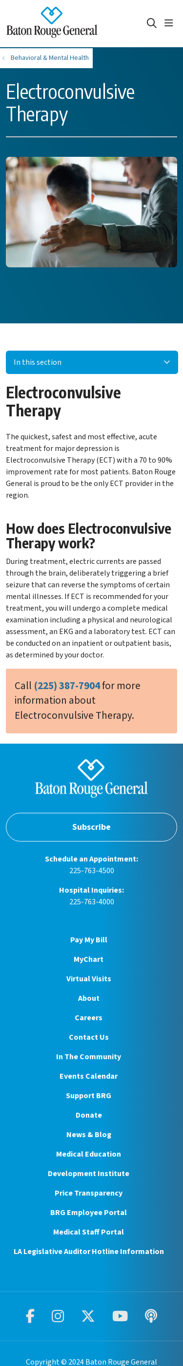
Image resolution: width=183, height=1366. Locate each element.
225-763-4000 (91, 902)
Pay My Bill (88, 940)
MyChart (88, 959)
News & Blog (88, 1134)
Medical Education (88, 1154)
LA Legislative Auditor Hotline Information (89, 1251)
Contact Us (89, 1037)
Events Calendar (89, 1076)
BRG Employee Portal (88, 1212)
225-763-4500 (91, 870)
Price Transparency (88, 1193)
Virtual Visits (88, 978)
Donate (89, 1115)
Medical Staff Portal (88, 1232)
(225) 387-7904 (67, 685)
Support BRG (88, 1095)
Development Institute (88, 1173)
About (89, 998)
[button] (170, 23)
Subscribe (91, 827)
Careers (88, 1017)
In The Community (88, 1056)
